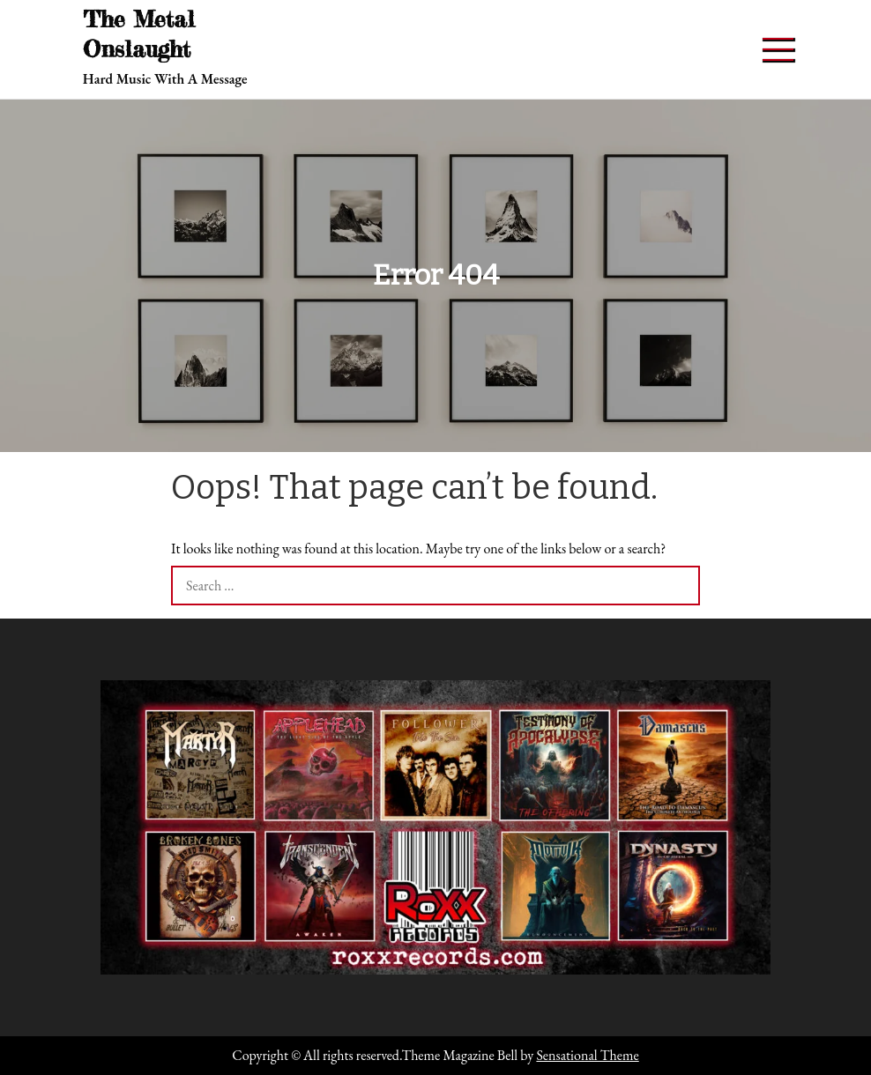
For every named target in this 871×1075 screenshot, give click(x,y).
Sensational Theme (587, 1055)
